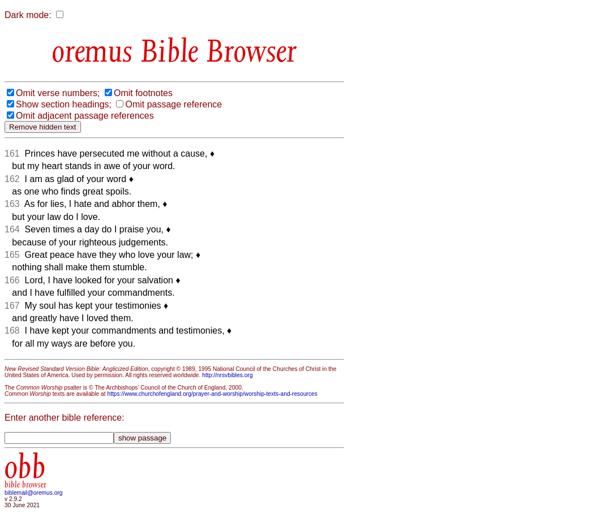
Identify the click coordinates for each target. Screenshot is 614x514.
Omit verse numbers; (58, 93)
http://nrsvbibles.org (227, 375)
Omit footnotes (143, 93)
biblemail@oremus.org (34, 493)
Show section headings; (63, 104)
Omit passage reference (173, 104)
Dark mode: (28, 15)
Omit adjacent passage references (85, 115)
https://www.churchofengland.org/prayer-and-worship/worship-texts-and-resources (212, 394)
